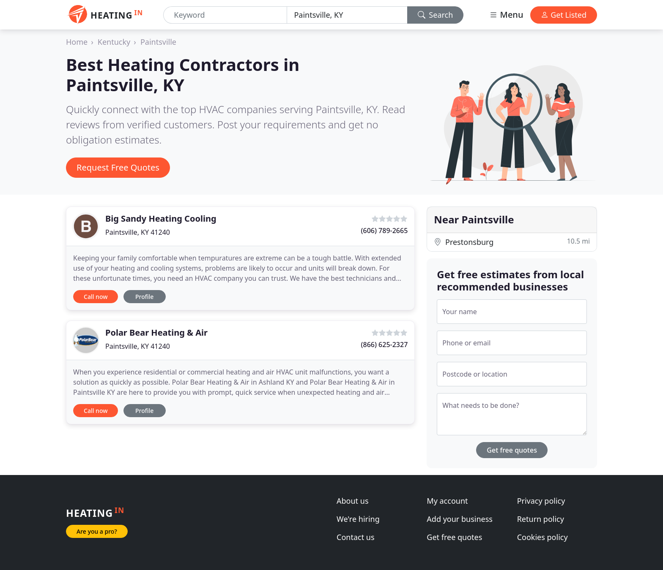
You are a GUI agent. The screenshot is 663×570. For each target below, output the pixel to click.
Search (435, 15)
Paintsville (158, 42)
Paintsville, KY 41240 (137, 232)
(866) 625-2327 (384, 344)
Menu (506, 14)
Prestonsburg (512, 241)
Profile (144, 297)
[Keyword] (225, 15)
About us (353, 501)
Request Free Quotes (118, 167)
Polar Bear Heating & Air (156, 332)
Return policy (540, 519)
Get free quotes (512, 450)
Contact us (356, 537)
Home (77, 42)
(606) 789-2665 (384, 230)
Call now (95, 297)
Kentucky (114, 42)
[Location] (347, 15)
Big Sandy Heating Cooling (160, 218)
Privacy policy (541, 501)
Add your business (460, 519)
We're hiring (358, 519)
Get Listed (563, 15)
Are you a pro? (97, 531)
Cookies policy (542, 537)
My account (447, 501)
